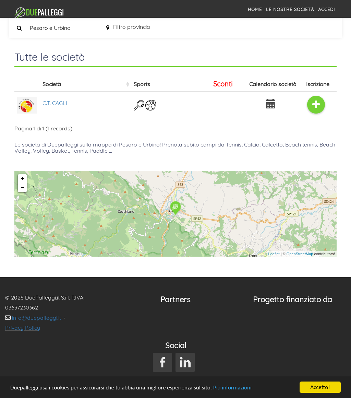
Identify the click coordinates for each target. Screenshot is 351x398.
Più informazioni (232, 387)
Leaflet (274, 254)
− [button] (22, 188)
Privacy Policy (22, 327)
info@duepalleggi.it (37, 317)
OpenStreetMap (300, 254)
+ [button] (22, 179)
